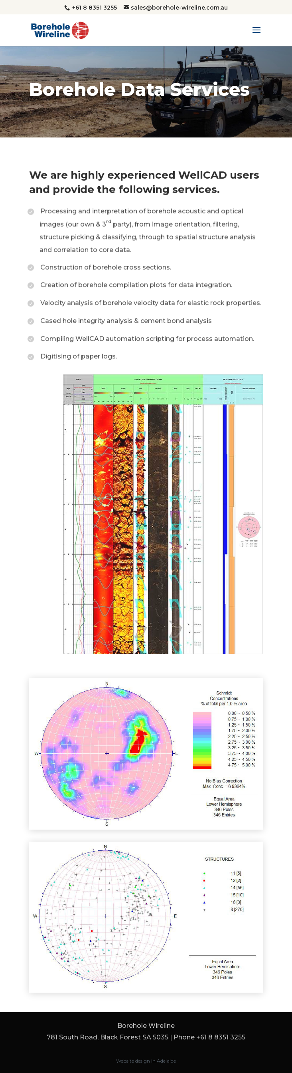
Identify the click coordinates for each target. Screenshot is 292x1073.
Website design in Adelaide (146, 1061)
